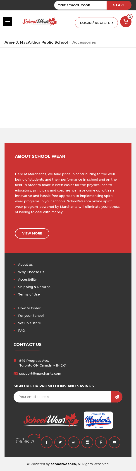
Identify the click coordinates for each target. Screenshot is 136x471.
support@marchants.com (40, 374)
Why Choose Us (31, 272)
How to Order (29, 308)
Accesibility (27, 279)
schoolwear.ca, (64, 464)
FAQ (21, 331)
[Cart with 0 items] (126, 21)
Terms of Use (29, 294)
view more (32, 233)
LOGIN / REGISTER (96, 23)
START (119, 5)
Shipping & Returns (34, 287)
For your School (31, 316)
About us (25, 265)
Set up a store (29, 323)
